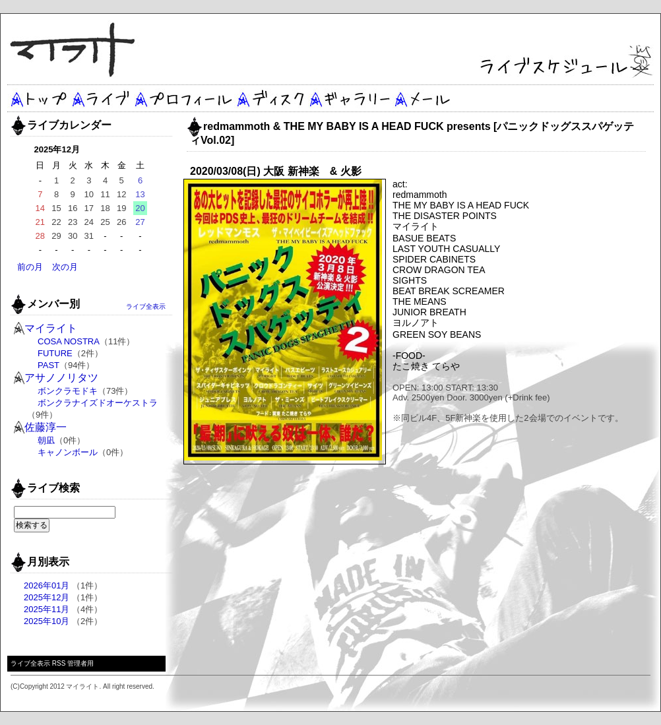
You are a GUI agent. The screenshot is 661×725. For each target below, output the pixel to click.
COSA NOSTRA (69, 341)
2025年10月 (46, 621)
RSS (59, 663)
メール (423, 98)
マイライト (50, 328)
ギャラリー (348, 98)
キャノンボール (68, 452)
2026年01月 (46, 585)
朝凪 (46, 440)
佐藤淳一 (45, 427)
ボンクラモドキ (68, 391)
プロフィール (184, 98)
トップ (38, 98)
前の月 (30, 267)
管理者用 (80, 663)
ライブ (101, 98)
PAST (48, 365)
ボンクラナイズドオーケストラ (98, 403)
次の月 (65, 267)
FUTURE (55, 353)
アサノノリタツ (61, 377)
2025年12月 (46, 597)
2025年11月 (46, 609)
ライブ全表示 (146, 306)
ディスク (271, 98)
